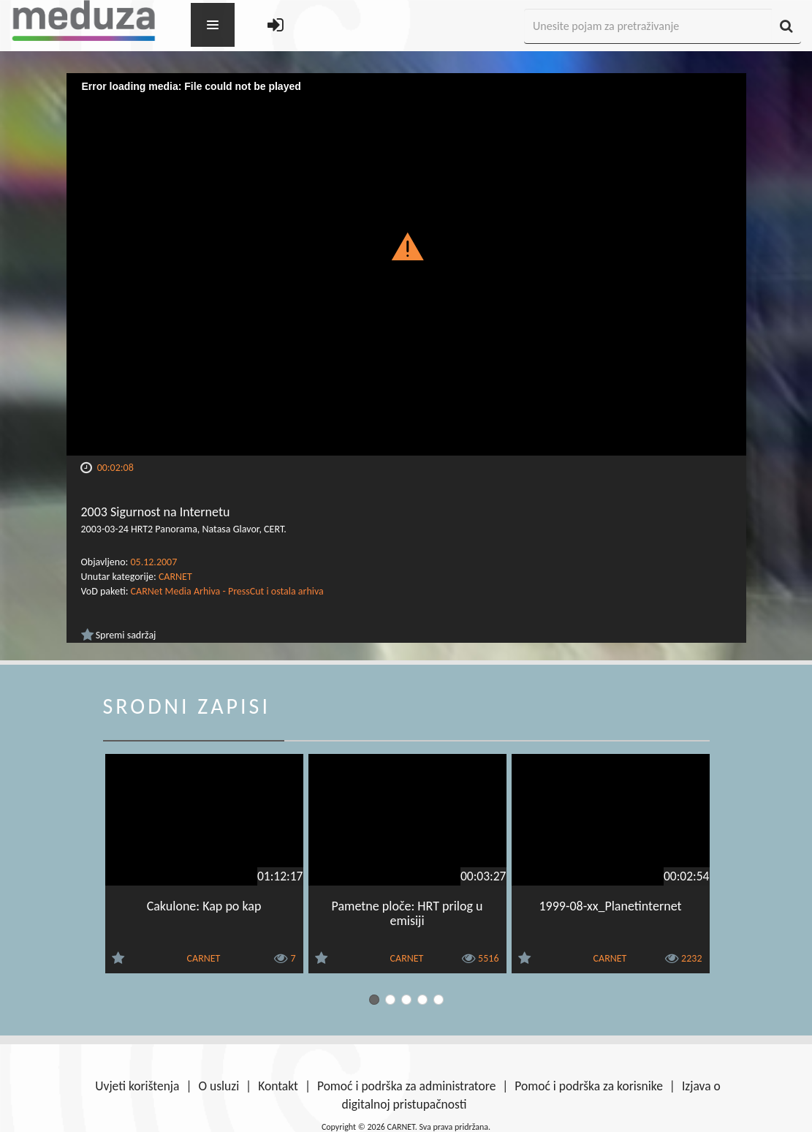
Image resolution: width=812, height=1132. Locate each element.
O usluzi (218, 1086)
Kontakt (278, 1086)
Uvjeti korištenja (137, 1086)
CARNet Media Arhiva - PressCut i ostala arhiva (227, 591)
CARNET (175, 576)
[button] (406, 245)
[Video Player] (406, 264)
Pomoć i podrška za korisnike (589, 1086)
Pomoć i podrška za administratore (406, 1086)
